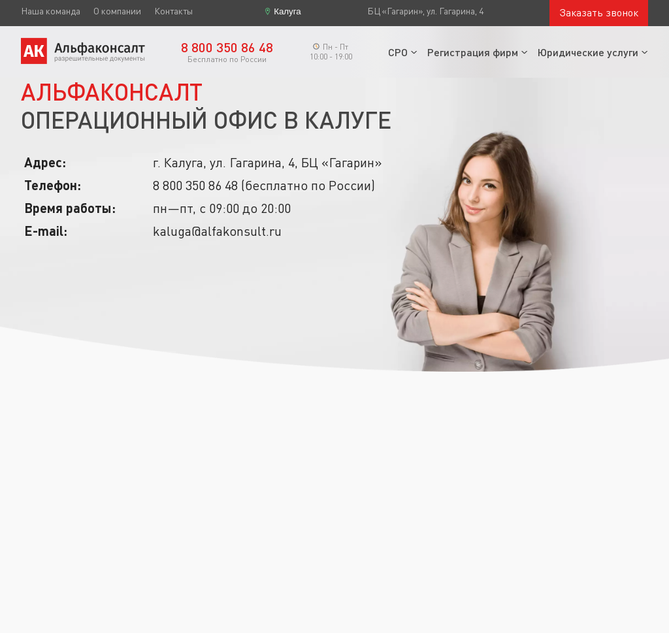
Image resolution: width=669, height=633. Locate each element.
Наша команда (50, 11)
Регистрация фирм (472, 52)
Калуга (287, 11)
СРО (398, 52)
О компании (117, 11)
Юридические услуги (588, 52)
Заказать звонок (598, 12)
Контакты (173, 11)
